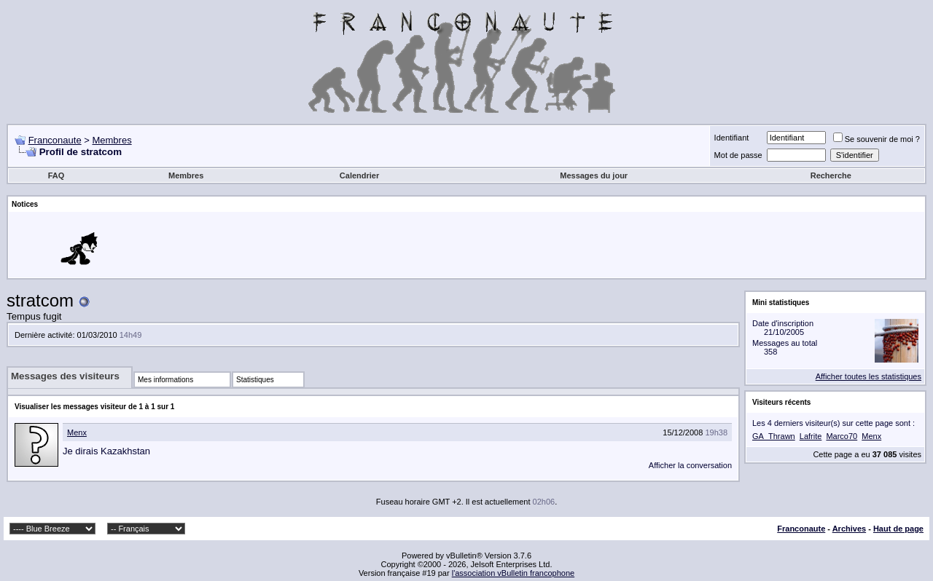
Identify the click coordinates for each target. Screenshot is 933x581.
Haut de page (898, 528)
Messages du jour (594, 175)
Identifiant (731, 137)
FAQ (56, 175)
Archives (849, 528)
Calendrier (359, 175)
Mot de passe (738, 155)
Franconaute (55, 140)
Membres (111, 140)
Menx (77, 432)
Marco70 (841, 436)
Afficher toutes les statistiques (868, 376)
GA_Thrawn (773, 436)
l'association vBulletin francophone (513, 573)
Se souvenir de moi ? (876, 139)
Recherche (831, 175)
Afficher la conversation (690, 465)
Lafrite (811, 436)
